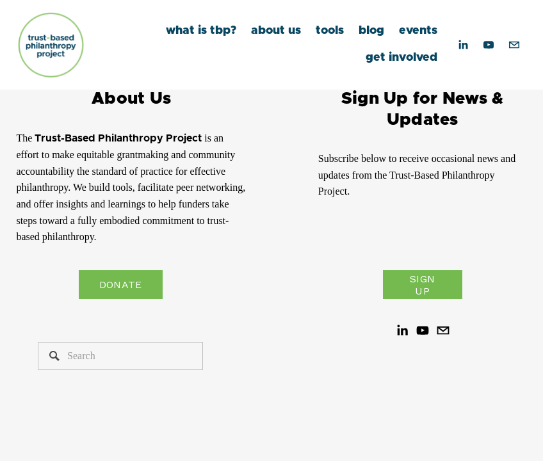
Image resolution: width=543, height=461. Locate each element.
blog (371, 30)
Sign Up (422, 285)
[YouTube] (488, 44)
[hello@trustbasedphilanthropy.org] (514, 44)
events (418, 30)
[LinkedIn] (463, 44)
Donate (120, 285)
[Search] (120, 356)
